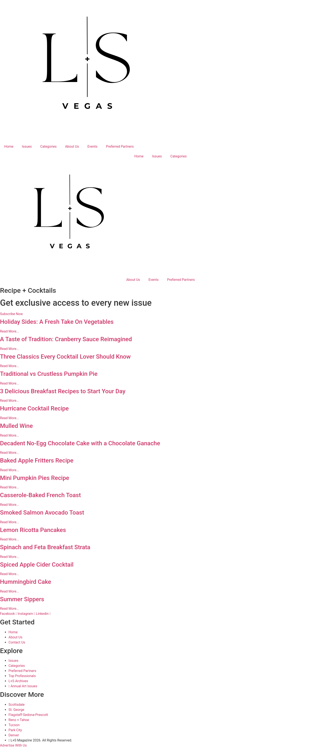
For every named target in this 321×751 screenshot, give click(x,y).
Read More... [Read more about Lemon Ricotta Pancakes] (9, 539)
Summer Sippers (22, 599)
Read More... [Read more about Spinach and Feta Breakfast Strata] (9, 557)
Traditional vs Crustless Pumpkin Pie (48, 373)
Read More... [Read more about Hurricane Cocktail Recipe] (9, 418)
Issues (27, 146)
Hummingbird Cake (25, 581)
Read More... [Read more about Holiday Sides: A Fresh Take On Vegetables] (9, 331)
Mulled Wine (16, 425)
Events (92, 146)
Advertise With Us (13, 745)
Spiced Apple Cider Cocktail (36, 564)
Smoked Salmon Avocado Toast (42, 512)
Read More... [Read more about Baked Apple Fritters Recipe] (9, 470)
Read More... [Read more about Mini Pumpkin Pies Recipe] (9, 487)
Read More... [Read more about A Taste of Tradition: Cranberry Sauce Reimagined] (9, 349)
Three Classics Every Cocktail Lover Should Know (65, 356)
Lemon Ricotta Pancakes (33, 529)
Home (8, 146)
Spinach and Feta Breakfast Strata (45, 547)
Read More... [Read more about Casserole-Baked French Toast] (9, 505)
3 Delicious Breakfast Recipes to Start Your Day (62, 391)
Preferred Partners (120, 146)
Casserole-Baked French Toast (40, 495)
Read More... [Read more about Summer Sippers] (9, 609)
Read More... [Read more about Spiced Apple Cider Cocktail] (9, 574)
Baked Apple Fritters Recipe (36, 460)
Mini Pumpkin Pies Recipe (34, 477)
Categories (48, 146)
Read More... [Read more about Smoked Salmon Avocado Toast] (9, 522)
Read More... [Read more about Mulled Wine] (9, 435)
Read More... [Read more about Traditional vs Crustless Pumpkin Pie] (9, 383)
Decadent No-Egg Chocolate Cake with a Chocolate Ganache (80, 443)
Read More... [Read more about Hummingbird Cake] (9, 591)
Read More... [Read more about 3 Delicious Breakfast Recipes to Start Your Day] (9, 401)
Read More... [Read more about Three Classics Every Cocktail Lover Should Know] (9, 366)
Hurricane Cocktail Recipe (34, 408)
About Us (72, 146)
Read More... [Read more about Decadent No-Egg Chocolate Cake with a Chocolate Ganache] (9, 453)
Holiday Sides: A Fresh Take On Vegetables (57, 321)
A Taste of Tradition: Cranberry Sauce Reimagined (66, 339)
